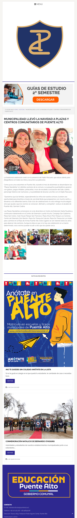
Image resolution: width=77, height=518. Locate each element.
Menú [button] (38, 4)
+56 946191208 (25, 510)
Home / (16, 109)
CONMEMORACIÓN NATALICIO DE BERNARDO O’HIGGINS (30, 441)
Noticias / (22, 109)
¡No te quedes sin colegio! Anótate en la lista (28, 369)
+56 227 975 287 (15, 510)
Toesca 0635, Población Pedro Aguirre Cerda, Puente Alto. (29, 513)
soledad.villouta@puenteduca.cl (19, 507)
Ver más (10, 381)
